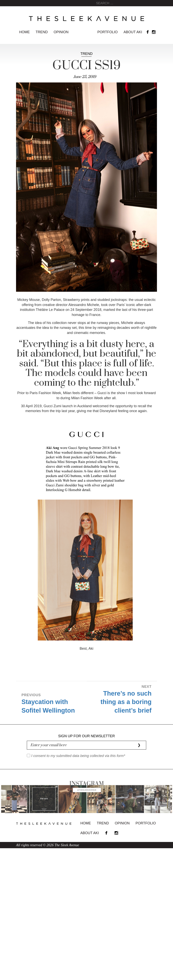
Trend (42, 32)
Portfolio (107, 32)
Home (24, 32)
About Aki (132, 32)
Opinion (61, 32)
